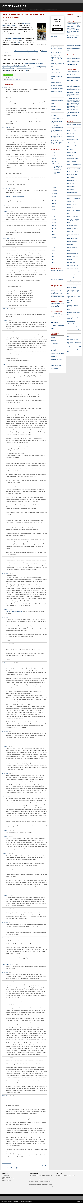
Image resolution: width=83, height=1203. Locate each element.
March (54, 190)
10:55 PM (12, 308)
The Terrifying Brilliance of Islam (57, 43)
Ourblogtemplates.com (24, 1201)
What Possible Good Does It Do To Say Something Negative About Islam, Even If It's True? (57, 142)
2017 (53, 212)
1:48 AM (11, 1004)
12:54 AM (10, 796)
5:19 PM (10, 1058)
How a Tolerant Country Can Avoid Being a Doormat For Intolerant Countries (57, 136)
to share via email (71, 326)
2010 (53, 234)
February (55, 193)
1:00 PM (11, 895)
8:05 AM (13, 238)
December (55, 163)
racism (68, 259)
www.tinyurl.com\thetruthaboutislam (14, 611)
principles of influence (72, 256)
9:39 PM (11, 972)
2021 (53, 200)
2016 (53, 216)
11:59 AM (13, 248)
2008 (53, 240)
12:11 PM (11, 830)
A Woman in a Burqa (55, 69)
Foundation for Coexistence (24, 68)
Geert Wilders (70, 186)
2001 (53, 262)
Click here (57, 306)
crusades (69, 155)
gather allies (70, 183)
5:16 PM (11, 853)
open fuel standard (71, 247)
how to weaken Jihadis (72, 225)
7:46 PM (11, 922)
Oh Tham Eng (5, 308)
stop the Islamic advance (72, 282)
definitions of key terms (72, 158)
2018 (53, 209)
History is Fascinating (8, 68)
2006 (53, 247)
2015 (53, 219)
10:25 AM (16, 663)
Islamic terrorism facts (72, 238)
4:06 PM (8, 364)
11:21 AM (13, 819)
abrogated (18, 42)
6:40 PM (11, 332)
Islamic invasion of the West (73, 234)
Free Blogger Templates (7, 1201)
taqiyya (69, 95)
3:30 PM (11, 211)
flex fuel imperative (71, 180)
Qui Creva (4, 1058)
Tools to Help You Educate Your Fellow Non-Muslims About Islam (57, 65)
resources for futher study (72, 271)
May (54, 187)
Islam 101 (53, 337)
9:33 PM (13, 127)
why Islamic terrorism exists (73, 346)
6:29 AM (9, 406)
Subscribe (57, 29)
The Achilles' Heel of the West (57, 118)
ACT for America (71, 133)
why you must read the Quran (73, 349)
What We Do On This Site (56, 52)
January (55, 196)
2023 (53, 158)
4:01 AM (16, 964)
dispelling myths (70, 161)
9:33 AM (11, 87)
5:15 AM (11, 609)
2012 (53, 228)
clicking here (70, 26)
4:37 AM (11, 573)
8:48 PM (11, 95)
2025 (53, 152)
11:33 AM (11, 981)
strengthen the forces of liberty (73, 296)
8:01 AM (11, 908)
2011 (53, 231)
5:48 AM (11, 518)
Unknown (4, 223)
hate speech (70, 189)
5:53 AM (9, 937)
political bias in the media (72, 253)
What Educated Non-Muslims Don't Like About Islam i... (57, 168)
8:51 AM (11, 284)
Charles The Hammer (72, 152)
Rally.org (76, 25)
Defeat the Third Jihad (6, 1180)
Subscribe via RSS (55, 36)
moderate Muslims (71, 241)
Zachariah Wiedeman (7, 663)
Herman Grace (6, 238)
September (55, 184)
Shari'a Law (70, 277)
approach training (71, 142)
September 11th (70, 274)
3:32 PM (11, 731)
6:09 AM (11, 746)
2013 (53, 225)
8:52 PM (11, 461)
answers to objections (72, 139)
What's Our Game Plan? (56, 72)
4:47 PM (11, 617)
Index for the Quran (55, 274)
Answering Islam (54, 368)
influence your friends (72, 228)
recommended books (72, 265)
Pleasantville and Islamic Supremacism (39, 1176)
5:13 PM (11, 643)
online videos (70, 244)
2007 (53, 243)
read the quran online (72, 262)
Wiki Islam (53, 346)
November (55, 177)
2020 (53, 203)
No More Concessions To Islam (8, 1178)
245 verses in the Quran (14, 38)
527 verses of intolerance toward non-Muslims (26, 51)
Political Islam (53, 340)
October (55, 180)
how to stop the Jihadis (72, 216)
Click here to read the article (35, 1189)
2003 (53, 256)
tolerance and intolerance (72, 331)
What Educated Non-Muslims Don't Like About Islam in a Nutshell (57, 48)
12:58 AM (13, 188)
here (8, 70)
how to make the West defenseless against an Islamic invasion (73, 206)
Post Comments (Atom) (14, 1167)
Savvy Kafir (5, 853)
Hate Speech (53, 106)
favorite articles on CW (72, 174)
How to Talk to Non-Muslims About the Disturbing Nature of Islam (73, 221)
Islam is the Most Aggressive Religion (15, 196)
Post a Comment (6, 1163)
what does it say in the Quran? (14, 79)
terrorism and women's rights (73, 312)
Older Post (44, 1165)
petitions (69, 250)
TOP (81, 1201)
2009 (53, 237)
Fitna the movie (70, 177)
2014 (53, 222)
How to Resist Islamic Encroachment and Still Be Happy (56, 77)
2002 (53, 259)
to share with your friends (72, 329)
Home (25, 1165)
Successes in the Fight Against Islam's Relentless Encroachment (57, 355)
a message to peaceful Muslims (74, 124)
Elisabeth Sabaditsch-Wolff (73, 168)
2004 (53, 253)
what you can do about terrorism (74, 342)
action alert (69, 136)
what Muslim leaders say (72, 339)
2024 (53, 155)
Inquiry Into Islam (41, 66)
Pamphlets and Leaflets (56, 96)
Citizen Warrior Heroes (7, 1177)
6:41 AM (10, 223)
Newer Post (5, 1165)
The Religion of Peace (55, 343)
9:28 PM (11, 558)
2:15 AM (11, 836)
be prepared (70, 149)
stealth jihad (70, 279)
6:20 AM (11, 773)
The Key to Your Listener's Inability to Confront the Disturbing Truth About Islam (57, 87)
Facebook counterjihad (72, 171)
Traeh (3, 171)
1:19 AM (8, 205)
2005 (53, 250)
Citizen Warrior (14, 6)
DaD (3, 364)
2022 (53, 161)
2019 (53, 206)
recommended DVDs (71, 268)
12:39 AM (8, 171)
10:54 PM (13, 930)
